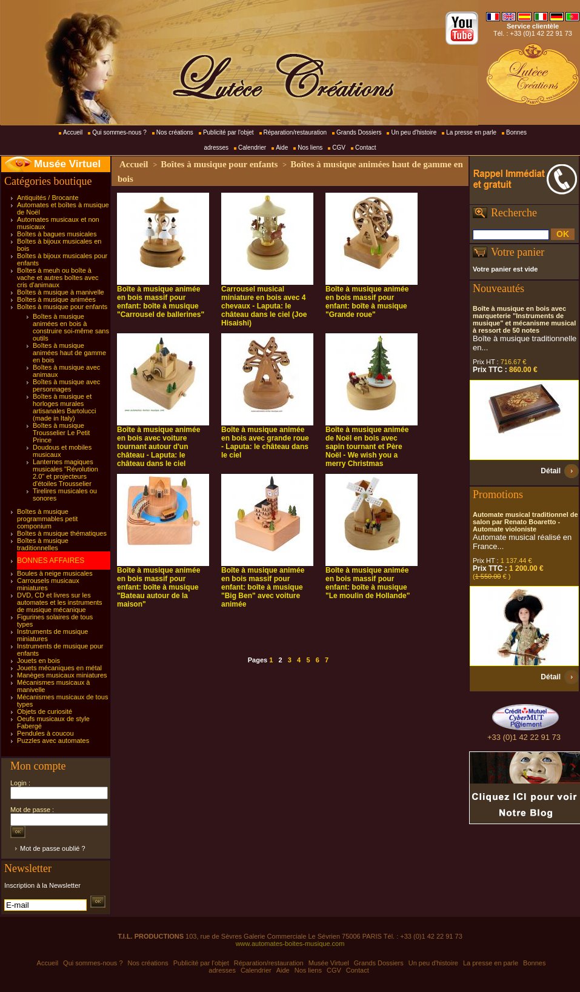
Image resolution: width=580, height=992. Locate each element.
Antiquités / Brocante (48, 197)
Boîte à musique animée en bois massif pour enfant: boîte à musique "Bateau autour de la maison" (158, 587)
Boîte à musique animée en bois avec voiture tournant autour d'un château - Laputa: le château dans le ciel (158, 446)
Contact (365, 147)
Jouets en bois (38, 660)
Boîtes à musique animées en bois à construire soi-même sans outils (71, 327)
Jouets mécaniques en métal (59, 667)
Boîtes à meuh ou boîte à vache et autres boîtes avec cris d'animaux (58, 277)
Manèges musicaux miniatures (62, 675)
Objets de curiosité (44, 711)
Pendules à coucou (45, 733)
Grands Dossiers (358, 132)
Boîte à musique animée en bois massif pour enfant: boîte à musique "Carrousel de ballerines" (160, 302)
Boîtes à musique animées (56, 299)
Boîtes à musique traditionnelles (42, 544)
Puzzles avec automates (53, 740)
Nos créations (174, 132)
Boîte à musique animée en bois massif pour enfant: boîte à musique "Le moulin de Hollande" (367, 583)
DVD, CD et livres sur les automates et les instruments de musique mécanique (59, 602)
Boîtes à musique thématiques (62, 533)
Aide (282, 147)
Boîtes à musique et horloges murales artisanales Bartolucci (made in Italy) (64, 407)
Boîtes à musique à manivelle (60, 292)
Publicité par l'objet (228, 132)
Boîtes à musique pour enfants (62, 306)
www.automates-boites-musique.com (290, 943)
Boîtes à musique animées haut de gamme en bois (69, 353)
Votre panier (517, 252)
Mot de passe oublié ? (52, 848)
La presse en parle (471, 132)
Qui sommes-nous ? (119, 132)
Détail (551, 471)
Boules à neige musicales (55, 573)
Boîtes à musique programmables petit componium (47, 519)
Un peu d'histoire (413, 132)
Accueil (72, 132)
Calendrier (252, 147)
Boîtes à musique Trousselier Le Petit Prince (61, 433)
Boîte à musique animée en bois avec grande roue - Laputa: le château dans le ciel (265, 442)
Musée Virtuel (67, 164)
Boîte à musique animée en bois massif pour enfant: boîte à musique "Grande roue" (366, 302)
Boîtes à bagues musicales (56, 234)
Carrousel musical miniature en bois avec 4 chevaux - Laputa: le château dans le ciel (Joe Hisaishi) (264, 306)
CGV (338, 147)
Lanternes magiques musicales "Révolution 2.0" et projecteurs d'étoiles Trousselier (65, 472)
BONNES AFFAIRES (50, 560)
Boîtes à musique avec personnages (66, 385)
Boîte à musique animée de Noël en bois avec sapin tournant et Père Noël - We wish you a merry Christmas (366, 446)
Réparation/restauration (295, 132)
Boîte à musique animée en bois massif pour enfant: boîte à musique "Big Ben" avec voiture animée (262, 587)
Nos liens (310, 147)
